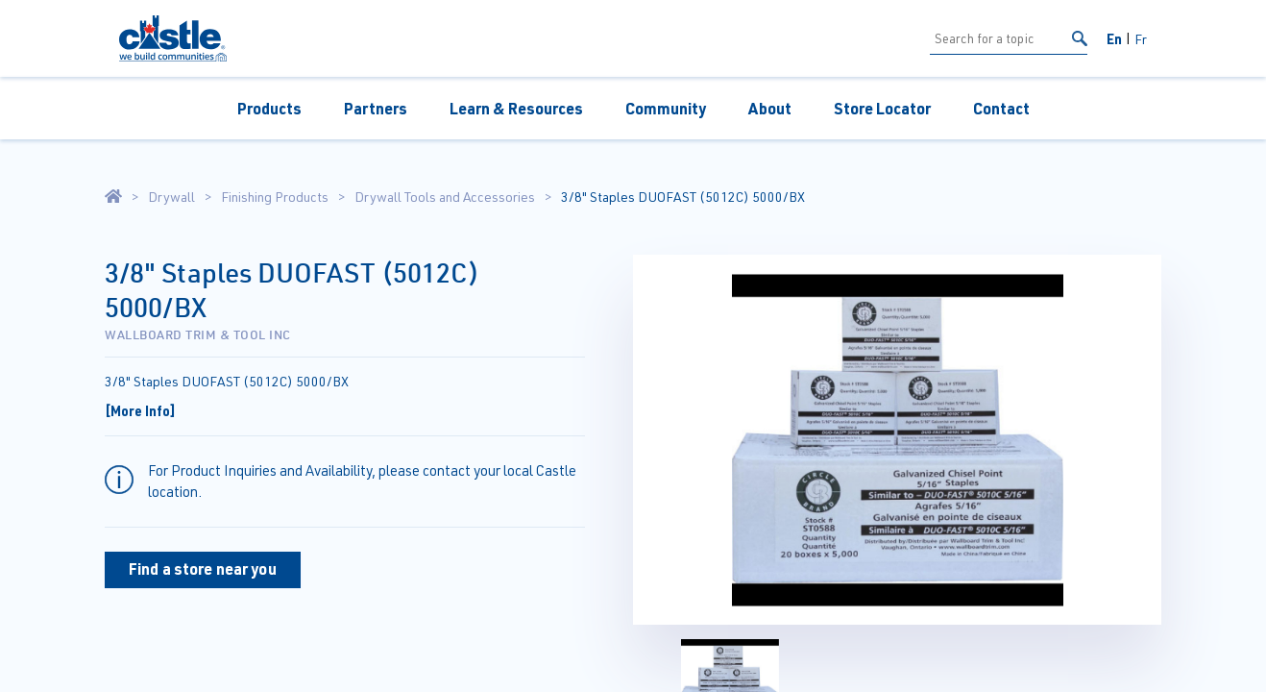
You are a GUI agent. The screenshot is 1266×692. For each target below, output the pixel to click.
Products (269, 108)
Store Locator (882, 108)
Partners (375, 108)
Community (665, 108)
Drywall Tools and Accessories (444, 197)
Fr (1140, 39)
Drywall (171, 197)
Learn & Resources (516, 108)
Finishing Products (275, 197)
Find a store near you (203, 568)
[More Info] (140, 410)
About (769, 108)
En (1114, 38)
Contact (1001, 108)
